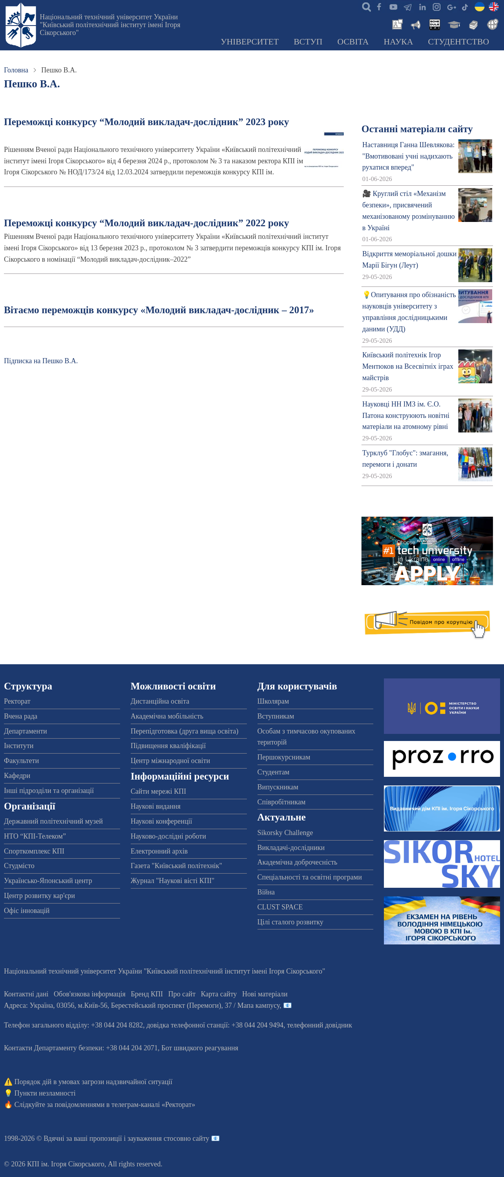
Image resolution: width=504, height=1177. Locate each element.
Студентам (274, 772)
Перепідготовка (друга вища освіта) (185, 731)
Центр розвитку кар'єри (39, 896)
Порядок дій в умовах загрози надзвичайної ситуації (93, 1082)
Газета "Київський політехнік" (176, 866)
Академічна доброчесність (297, 862)
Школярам (273, 701)
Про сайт (181, 994)
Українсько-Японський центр (48, 881)
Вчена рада (20, 716)
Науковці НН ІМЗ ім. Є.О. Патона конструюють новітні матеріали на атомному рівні (405, 415)
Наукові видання (156, 806)
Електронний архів (159, 851)
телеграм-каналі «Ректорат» (153, 1105)
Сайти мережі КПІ (158, 791)
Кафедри (17, 776)
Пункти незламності (45, 1093)
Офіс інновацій (27, 911)
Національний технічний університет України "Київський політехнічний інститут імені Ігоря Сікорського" (110, 25)
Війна (266, 892)
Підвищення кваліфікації (168, 746)
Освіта (353, 41)
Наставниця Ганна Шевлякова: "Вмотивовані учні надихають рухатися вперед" (408, 156)
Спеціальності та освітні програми (310, 877)
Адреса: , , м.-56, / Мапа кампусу (142, 1005)
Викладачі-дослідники (291, 848)
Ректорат (17, 701)
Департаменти (25, 731)
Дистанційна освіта (160, 701)
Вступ (308, 41)
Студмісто (19, 866)
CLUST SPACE (280, 907)
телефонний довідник (319, 1025)
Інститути (18, 746)
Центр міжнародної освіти (170, 761)
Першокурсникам (284, 757)
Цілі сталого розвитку (291, 922)
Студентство (458, 41)
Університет (249, 41)
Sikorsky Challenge (285, 833)
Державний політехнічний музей (53, 821)
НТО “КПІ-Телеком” (35, 836)
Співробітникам (282, 802)
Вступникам (276, 716)
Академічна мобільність (167, 716)
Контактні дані (26, 994)
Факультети (21, 761)
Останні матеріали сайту (417, 129)
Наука (398, 41)
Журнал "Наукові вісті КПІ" (173, 881)
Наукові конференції (161, 821)
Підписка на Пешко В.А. (41, 361)
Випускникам (278, 787)
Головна (16, 70)
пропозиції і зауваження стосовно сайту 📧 (154, 1138)
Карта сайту (219, 994)
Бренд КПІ (147, 994)
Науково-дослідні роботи (168, 836)
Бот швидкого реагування (199, 1048)
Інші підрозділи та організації (49, 791)
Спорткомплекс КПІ (34, 851)
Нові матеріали (264, 994)
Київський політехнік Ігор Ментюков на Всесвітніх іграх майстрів (407, 366)
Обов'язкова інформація (90, 994)
